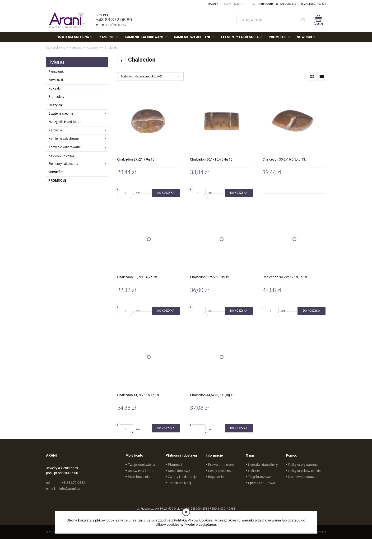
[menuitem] (74, 37)
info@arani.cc (116, 24)
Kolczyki (54, 88)
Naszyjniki (55, 105)
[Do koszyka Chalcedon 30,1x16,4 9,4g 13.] (239, 193)
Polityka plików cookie (304, 471)
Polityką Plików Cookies (193, 520)
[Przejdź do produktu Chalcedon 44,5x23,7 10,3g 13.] (221, 357)
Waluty (213, 3)
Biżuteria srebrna (61, 113)
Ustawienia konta (140, 471)
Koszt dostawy (179, 471)
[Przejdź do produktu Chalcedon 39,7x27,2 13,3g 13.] (294, 239)
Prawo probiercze (221, 465)
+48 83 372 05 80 (114, 19)
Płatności (175, 465)
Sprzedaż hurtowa (261, 483)
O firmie (254, 471)
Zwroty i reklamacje (182, 477)
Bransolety (56, 97)
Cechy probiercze (220, 471)
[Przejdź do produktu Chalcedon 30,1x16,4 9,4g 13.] (221, 121)
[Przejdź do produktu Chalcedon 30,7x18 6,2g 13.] (149, 239)
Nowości (56, 172)
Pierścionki (56, 71)
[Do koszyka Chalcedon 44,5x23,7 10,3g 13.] (239, 428)
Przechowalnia (139, 477)
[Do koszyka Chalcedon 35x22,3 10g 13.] (239, 311)
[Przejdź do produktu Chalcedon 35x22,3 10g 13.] (221, 239)
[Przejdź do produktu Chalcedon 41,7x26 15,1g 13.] (149, 357)
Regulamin (216, 477)
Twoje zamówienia (141, 465)
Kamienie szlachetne (63, 138)
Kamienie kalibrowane (64, 147)
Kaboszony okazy (61, 155)
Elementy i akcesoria (63, 164)
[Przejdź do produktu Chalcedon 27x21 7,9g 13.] (149, 121)
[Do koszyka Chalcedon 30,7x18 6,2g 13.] (166, 311)
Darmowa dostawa (302, 477)
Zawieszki (55, 80)
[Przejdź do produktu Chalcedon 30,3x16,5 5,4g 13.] (294, 121)
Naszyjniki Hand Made (64, 122)
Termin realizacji (179, 483)
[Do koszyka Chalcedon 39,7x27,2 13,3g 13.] (312, 311)
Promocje (57, 180)
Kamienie (55, 130)
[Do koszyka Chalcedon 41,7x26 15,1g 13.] (166, 428)
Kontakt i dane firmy (263, 465)
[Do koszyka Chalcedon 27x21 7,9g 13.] (166, 193)
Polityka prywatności (303, 465)
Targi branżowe (259, 477)
